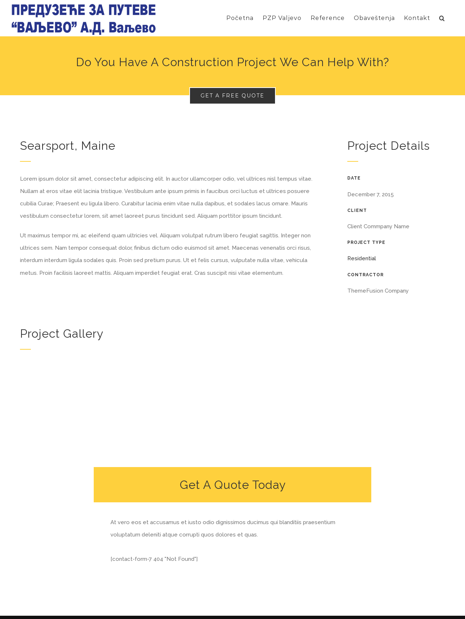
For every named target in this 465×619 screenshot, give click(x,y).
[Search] (442, 18)
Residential (361, 258)
